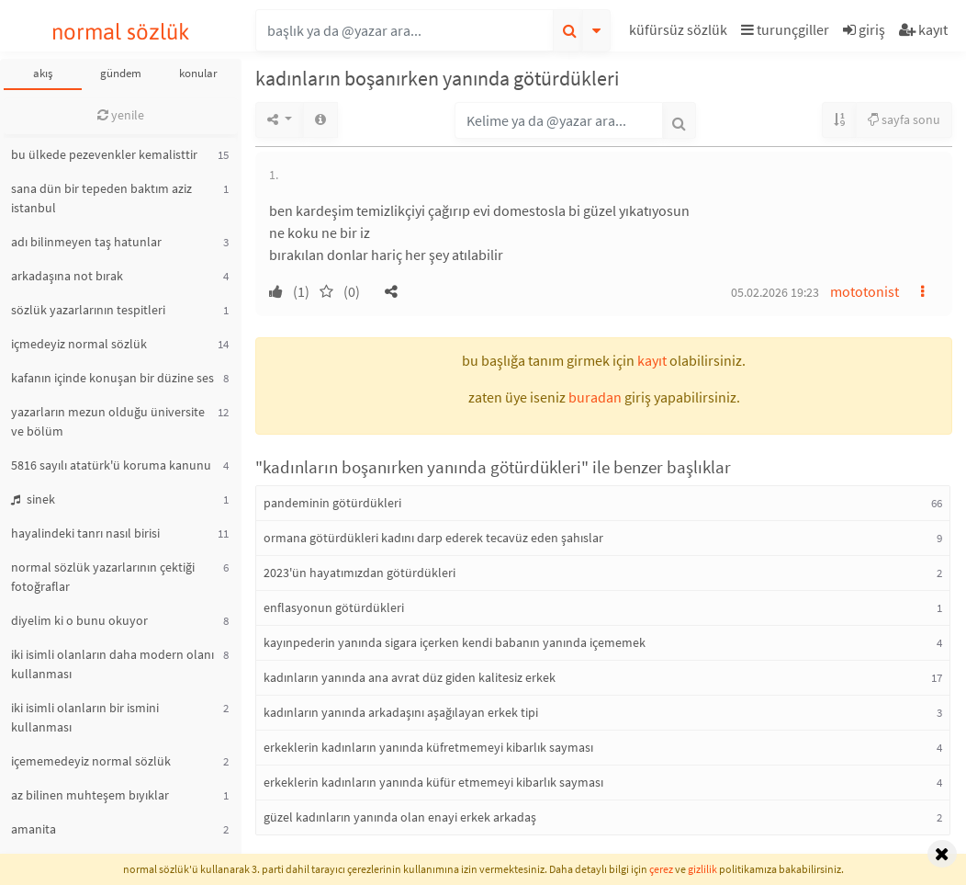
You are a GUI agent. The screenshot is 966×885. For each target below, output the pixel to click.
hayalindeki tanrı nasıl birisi (85, 533)
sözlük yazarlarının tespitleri (88, 309)
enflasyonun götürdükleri (334, 607)
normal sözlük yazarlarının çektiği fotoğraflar (103, 577)
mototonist (864, 291)
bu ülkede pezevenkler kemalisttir (104, 154)
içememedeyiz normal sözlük (91, 761)
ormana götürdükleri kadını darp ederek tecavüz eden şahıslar (433, 537)
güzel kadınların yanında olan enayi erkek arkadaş (400, 817)
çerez (661, 869)
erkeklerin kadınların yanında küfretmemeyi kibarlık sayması (428, 747)
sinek (33, 499)
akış (42, 73)
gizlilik (702, 869)
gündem (120, 73)
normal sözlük (120, 31)
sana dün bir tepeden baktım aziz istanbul (101, 198)
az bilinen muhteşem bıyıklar (90, 795)
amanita (33, 829)
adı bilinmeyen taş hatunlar (86, 241)
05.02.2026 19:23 (775, 292)
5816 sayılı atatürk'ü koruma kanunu (111, 465)
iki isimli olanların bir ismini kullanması (85, 717)
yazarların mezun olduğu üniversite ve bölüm (108, 421)
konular (198, 73)
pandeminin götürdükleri (332, 502)
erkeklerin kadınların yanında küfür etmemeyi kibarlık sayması (433, 782)
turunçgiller (785, 29)
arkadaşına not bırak (67, 275)
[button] (680, 32)
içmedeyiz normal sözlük (79, 343)
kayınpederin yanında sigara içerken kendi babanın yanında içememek (455, 642)
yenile (120, 115)
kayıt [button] (652, 360)
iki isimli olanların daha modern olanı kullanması (112, 664)
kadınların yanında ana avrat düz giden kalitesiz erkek (410, 677)
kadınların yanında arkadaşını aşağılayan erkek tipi (401, 712)
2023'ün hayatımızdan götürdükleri (359, 572)
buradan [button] (595, 397)
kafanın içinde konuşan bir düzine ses (112, 377)
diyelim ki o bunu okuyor (79, 620)
